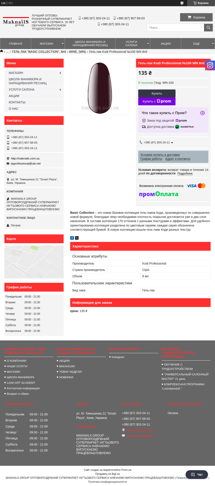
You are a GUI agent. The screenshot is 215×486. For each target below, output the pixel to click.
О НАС (13, 108)
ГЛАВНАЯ (15, 43)
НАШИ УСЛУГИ (17, 366)
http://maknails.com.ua (25, 158)
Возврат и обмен (18, 393)
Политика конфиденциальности (107, 481)
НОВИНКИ (66, 377)
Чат (197, 475)
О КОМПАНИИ (16, 360)
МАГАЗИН (46, 43)
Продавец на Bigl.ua (107, 473)
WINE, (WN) (77, 51)
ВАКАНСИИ (67, 366)
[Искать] (208, 27)
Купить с (157, 101)
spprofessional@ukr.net (26, 163)
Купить (157, 93)
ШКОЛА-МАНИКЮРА (20, 377)
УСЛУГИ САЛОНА (131, 43)
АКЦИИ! (64, 360)
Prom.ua (126, 469)
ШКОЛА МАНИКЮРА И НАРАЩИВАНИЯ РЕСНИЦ (90, 43)
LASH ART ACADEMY (21, 382)
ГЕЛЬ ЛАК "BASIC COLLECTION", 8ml (39, 51)
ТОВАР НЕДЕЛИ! (70, 371)
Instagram (118, 357)
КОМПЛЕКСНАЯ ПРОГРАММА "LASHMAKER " (183, 386)
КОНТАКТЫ (17, 102)
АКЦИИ (166, 43)
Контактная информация (23, 388)
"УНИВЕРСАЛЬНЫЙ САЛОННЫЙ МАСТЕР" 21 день (185, 376)
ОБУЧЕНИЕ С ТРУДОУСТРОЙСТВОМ (177, 367)
